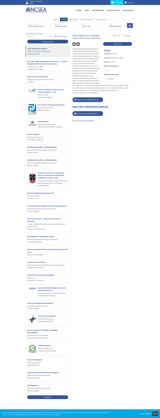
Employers (129, 2)
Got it (155, 414)
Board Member (43, 121)
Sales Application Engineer (37, 48)
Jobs (86, 10)
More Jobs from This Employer (83, 120)
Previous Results (47, 42)
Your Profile (113, 10)
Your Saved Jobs (100, 19)
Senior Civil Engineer (34, 360)
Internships (98, 10)
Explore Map (73, 19)
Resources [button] (128, 10)
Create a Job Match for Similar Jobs (88, 99)
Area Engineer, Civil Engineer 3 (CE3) (40, 236)
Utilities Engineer (44, 345)
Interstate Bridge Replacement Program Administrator (47, 249)
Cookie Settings (145, 414)
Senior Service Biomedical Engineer (40, 303)
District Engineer (33, 134)
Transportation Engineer (47, 316)
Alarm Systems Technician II (37, 77)
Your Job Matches (87, 19)
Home (79, 10)
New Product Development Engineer (51, 105)
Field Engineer (32, 385)
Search (56, 19)
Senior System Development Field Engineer (43, 373)
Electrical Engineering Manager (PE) (40, 193)
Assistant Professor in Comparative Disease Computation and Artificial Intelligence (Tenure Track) (51, 175)
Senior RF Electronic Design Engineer (40, 275)
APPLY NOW (117, 44)
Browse (63, 19)
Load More (47, 397)
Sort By (29, 36)
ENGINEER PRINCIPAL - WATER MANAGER (42, 147)
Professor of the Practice (36, 262)
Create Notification (61, 36)
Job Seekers (117, 2)
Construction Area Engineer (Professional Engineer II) (47, 206)
